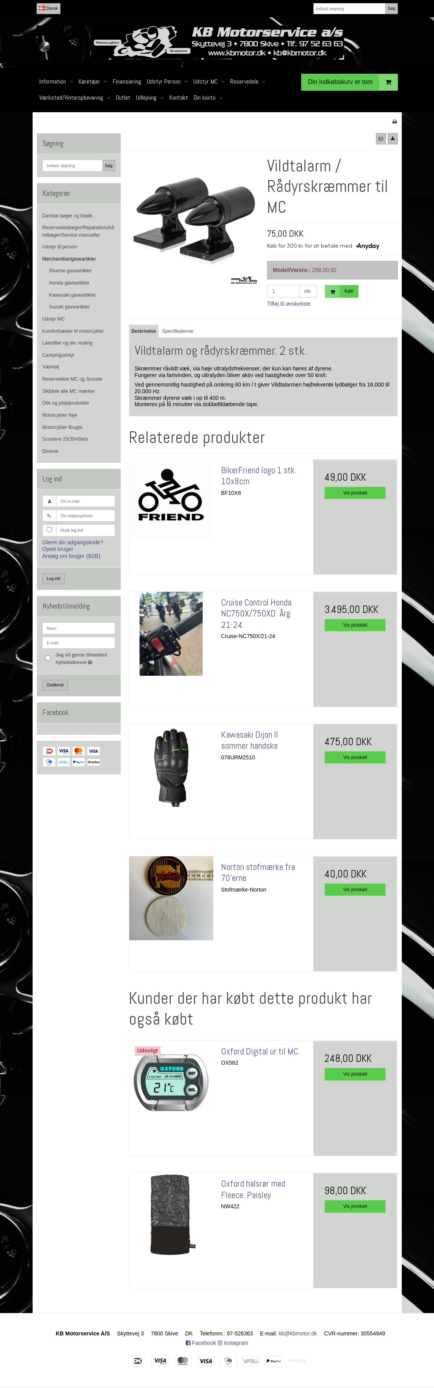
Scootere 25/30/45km (65, 439)
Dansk (48, 8)
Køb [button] (339, 291)
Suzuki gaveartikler (69, 307)
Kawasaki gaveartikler (72, 295)
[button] (381, 138)
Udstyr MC (53, 319)
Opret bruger (57, 549)
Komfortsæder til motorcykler (73, 331)
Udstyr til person (59, 247)
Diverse (50, 451)
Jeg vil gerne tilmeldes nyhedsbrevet (84, 658)
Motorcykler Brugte (62, 427)
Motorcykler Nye (59, 415)
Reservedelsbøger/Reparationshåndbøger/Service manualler (78, 231)
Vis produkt (355, 493)
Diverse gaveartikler (70, 271)
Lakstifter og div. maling (67, 343)
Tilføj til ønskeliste (289, 304)
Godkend (55, 684)
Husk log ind (71, 530)
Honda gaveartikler (69, 283)
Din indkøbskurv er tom (352, 82)
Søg (391, 8)
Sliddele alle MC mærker (68, 391)
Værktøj (50, 367)
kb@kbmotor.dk (298, 1333)
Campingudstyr (58, 355)
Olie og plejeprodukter (66, 403)
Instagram (233, 1343)
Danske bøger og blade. (68, 216)
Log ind (53, 578)
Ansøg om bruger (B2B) (71, 556)
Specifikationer (178, 331)
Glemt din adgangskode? (73, 542)
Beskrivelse (144, 331)
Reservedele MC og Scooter (72, 379)
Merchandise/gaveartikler (69, 259)
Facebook (201, 1343)
